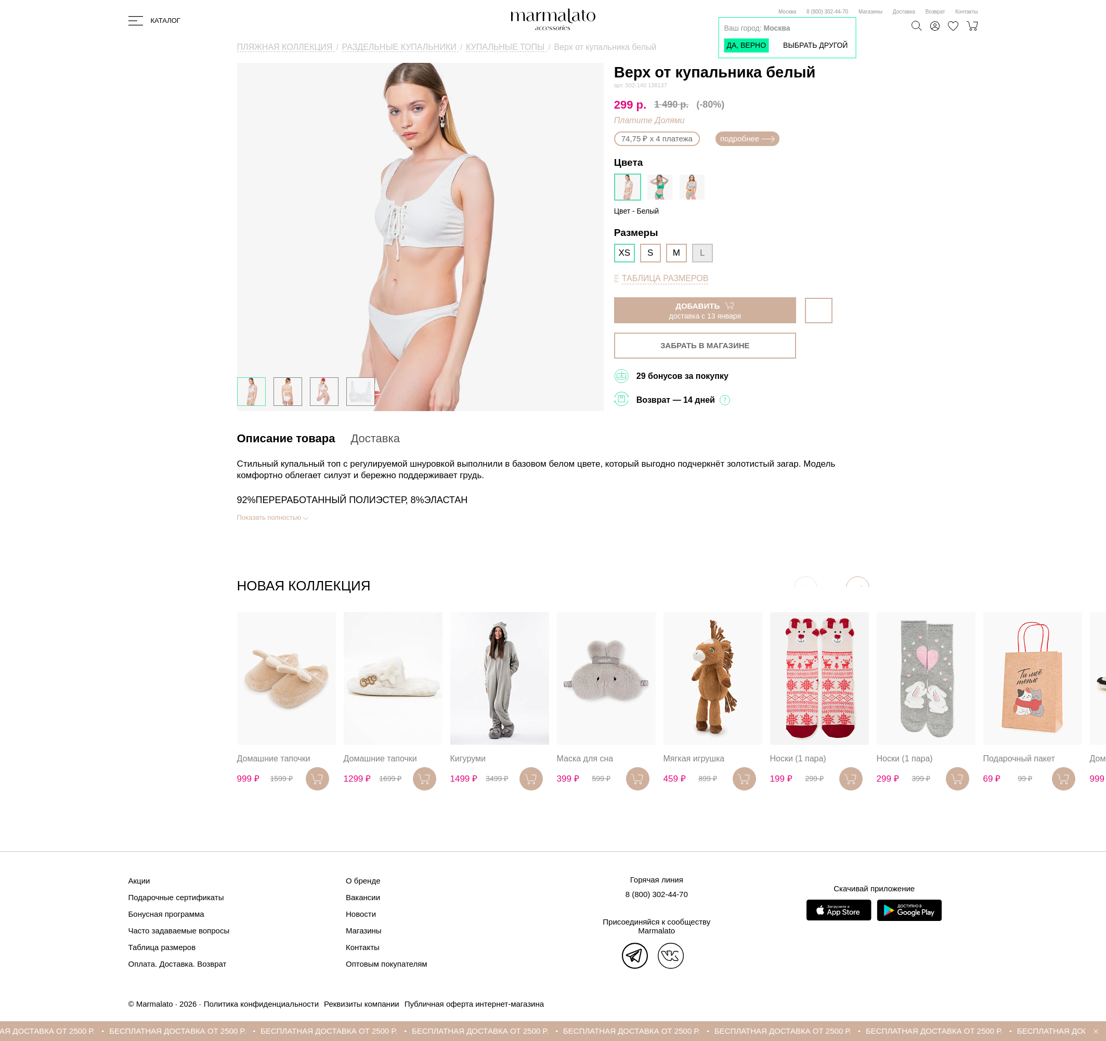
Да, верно (746, 45)
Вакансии (363, 897)
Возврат (935, 12)
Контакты (966, 12)
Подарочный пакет (1019, 758)
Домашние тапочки (273, 758)
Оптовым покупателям (386, 963)
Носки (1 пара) (798, 758)
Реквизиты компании (361, 1003)
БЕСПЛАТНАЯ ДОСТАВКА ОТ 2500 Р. (191, 1030)
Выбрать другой (815, 45)
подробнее (747, 138)
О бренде (363, 880)
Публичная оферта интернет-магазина (474, 1003)
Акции (139, 880)
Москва (787, 12)
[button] (857, 588)
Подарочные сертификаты (176, 897)
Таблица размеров (162, 947)
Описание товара (286, 438)
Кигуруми (468, 758)
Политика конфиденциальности (261, 1003)
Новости (361, 914)
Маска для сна (585, 758)
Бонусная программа (166, 914)
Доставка (904, 12)
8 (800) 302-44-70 (827, 12)
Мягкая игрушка (694, 758)
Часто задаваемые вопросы (179, 930)
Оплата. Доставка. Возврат (177, 963)
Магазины (870, 12)
